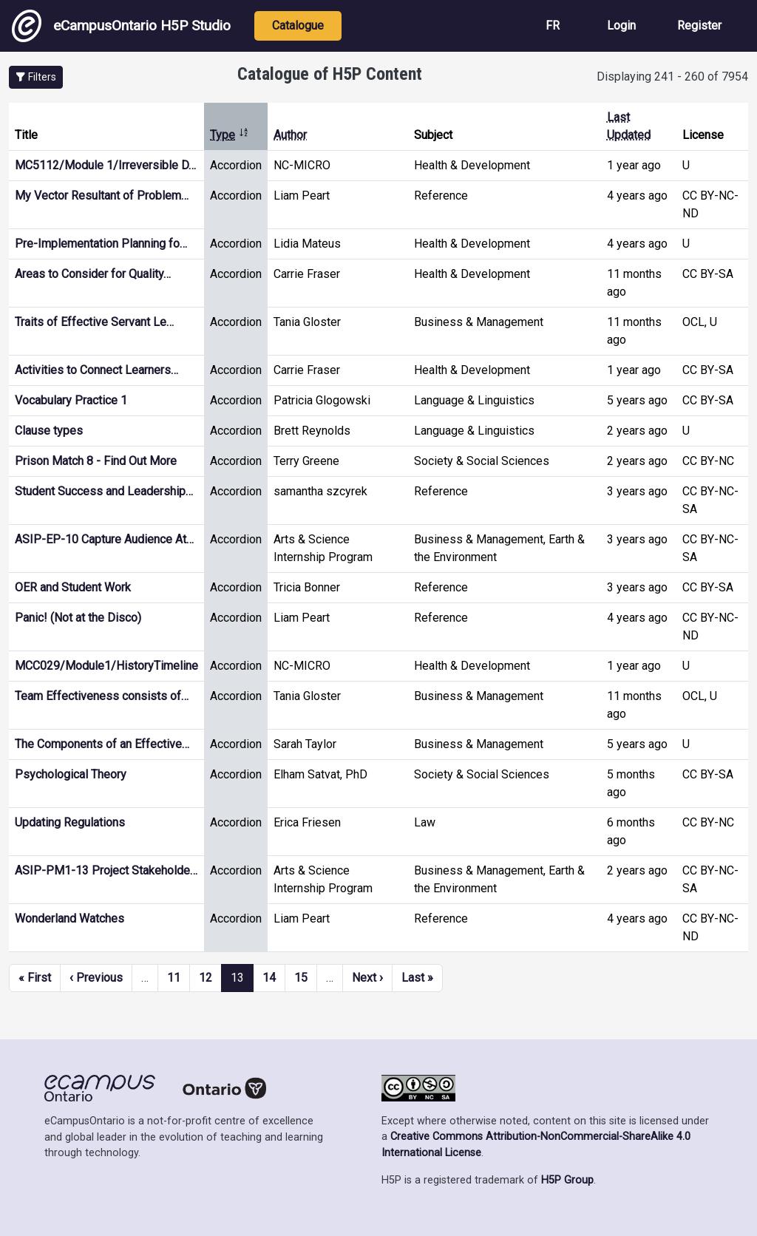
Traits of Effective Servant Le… (94, 322)
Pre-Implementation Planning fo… (101, 244)
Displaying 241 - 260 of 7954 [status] (672, 76)
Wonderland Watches (69, 918)
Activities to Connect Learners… (96, 370)
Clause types (49, 431)
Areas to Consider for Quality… (93, 274)
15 (301, 978)
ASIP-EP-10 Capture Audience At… (104, 539)
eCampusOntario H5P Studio (121, 26)
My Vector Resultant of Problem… (102, 196)
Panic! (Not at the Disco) (78, 618)
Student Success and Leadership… (104, 491)
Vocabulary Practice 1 (71, 400)
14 (269, 978)
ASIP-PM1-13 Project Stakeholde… (106, 870)
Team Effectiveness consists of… (102, 696)
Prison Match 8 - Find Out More (96, 461)
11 (173, 978)
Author (290, 135)
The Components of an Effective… (102, 744)
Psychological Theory (70, 774)
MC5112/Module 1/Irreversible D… (105, 165)
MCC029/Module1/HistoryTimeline (106, 666)
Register (699, 25)
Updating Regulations (70, 822)
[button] (36, 77)
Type (229, 135)
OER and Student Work (73, 587)
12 (205, 978)
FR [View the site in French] (553, 25)
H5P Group (567, 1180)
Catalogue (298, 25)
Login (621, 25)
